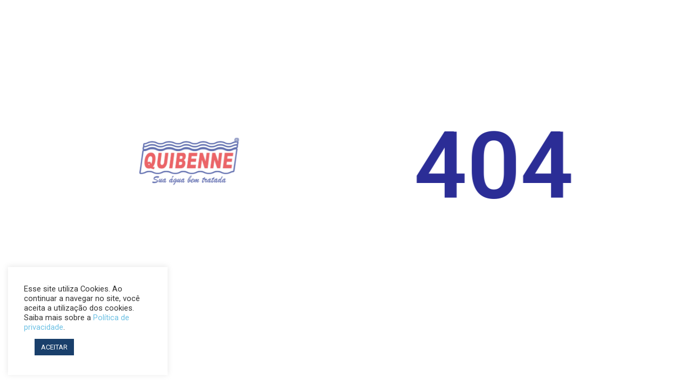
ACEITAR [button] (54, 347)
